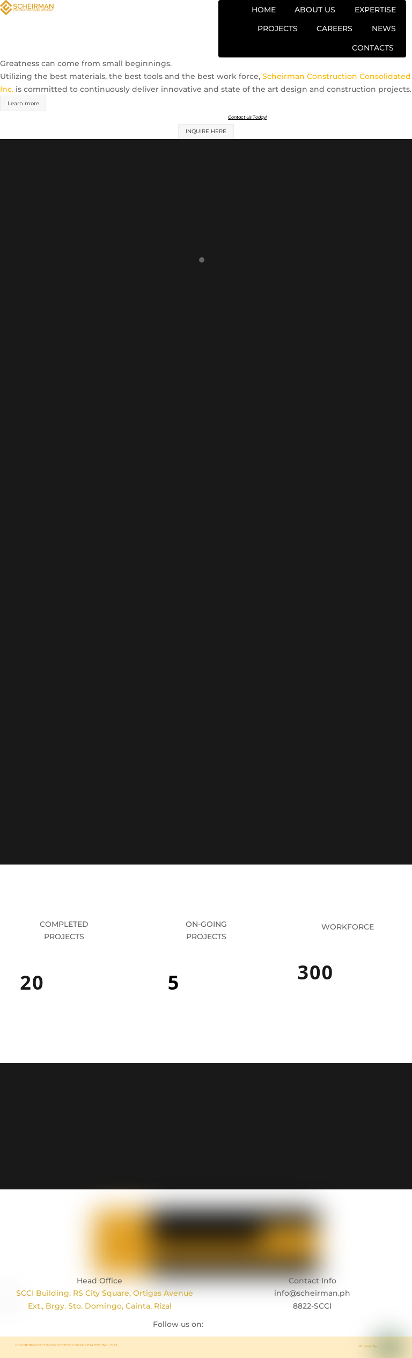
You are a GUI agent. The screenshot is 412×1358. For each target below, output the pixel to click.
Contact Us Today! (247, 117)
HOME (264, 9)
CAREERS (334, 28)
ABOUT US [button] (315, 9)
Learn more (23, 103)
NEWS (384, 28)
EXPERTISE (375, 9)
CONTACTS (373, 48)
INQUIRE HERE (206, 131)
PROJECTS (278, 28)
